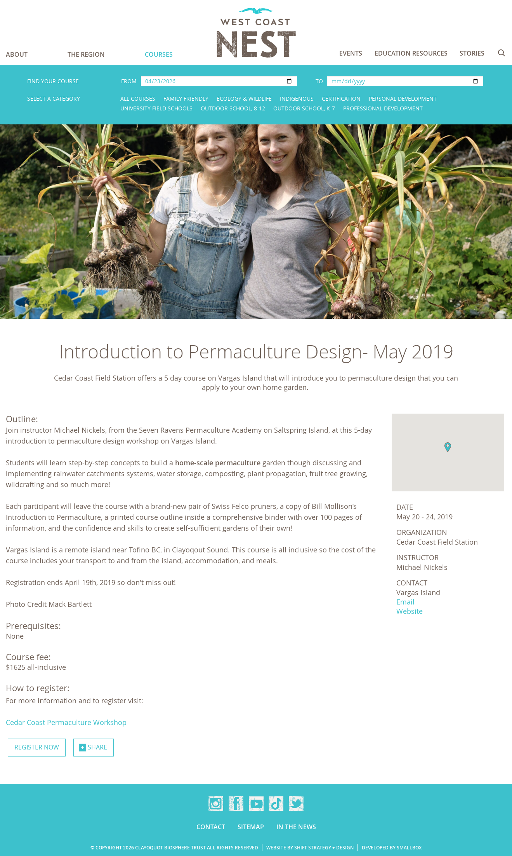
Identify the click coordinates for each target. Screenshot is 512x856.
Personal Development (403, 98)
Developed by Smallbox (392, 847)
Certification (341, 98)
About (17, 54)
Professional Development (383, 108)
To (319, 81)
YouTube (256, 803)
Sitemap (251, 827)
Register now (36, 747)
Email (405, 601)
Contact (210, 827)
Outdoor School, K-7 (304, 108)
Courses (159, 54)
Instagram (215, 803)
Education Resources (411, 53)
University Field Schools (156, 108)
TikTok (276, 803)
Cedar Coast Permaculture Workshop (66, 722)
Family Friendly (185, 98)
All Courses (137, 98)
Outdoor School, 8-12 (233, 108)
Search (501, 53)
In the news (296, 827)
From (129, 81)
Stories (472, 53)
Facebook (236, 803)
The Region (86, 54)
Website (409, 611)
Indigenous (297, 98)
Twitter (296, 803)
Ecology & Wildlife (244, 98)
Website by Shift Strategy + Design (310, 847)
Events (350, 53)
